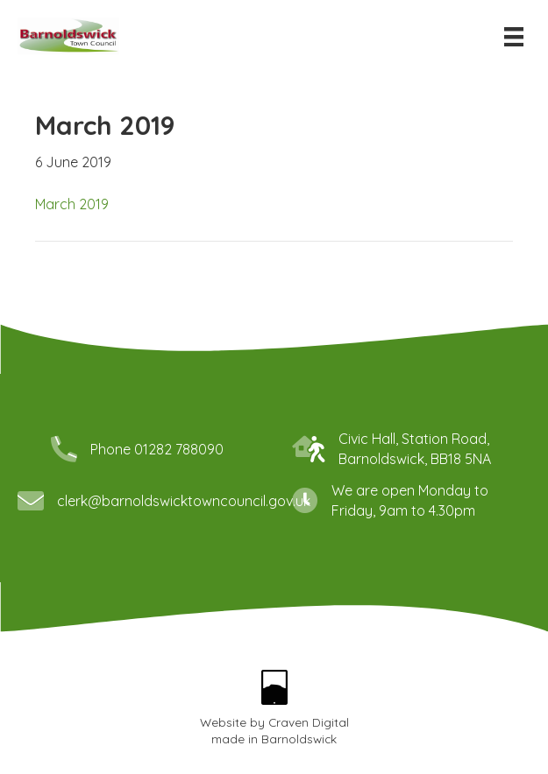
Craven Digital (308, 721)
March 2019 (72, 204)
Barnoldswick (299, 738)
